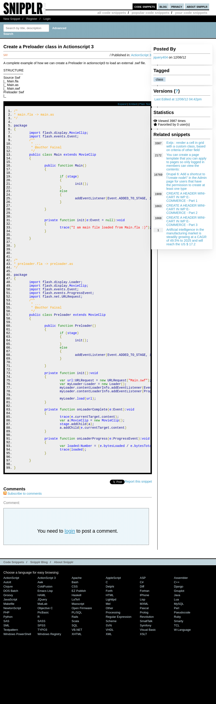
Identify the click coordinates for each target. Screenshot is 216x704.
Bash (75, 649)
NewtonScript (12, 675)
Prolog (144, 680)
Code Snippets (13, 629)
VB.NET (77, 697)
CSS (75, 654)
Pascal (144, 675)
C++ (176, 649)
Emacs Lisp (45, 658)
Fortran (144, 658)
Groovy (8, 662)
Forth (109, 658)
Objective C (45, 675)
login (70, 598)
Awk (40, 649)
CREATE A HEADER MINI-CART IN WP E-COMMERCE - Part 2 (186, 209)
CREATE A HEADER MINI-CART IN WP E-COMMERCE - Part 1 (186, 197)
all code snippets (111, 13)
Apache (77, 645)
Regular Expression (118, 684)
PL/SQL (77, 680)
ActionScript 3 (141, 55)
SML (6, 693)
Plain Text (145, 104)
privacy (176, 6)
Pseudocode (182, 680)
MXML (144, 671)
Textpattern (10, 697)
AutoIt (7, 649)
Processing (113, 680)
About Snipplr (63, 629)
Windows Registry (49, 701)
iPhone (144, 662)
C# (142, 649)
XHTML (77, 701)
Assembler (181, 645)
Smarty (178, 688)
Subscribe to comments (22, 561)
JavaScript (10, 667)
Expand (122, 104)
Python (8, 684)
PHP (6, 680)
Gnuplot (179, 658)
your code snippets (191, 13)
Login (47, 18)
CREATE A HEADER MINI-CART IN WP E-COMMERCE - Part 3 (186, 221)
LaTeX (76, 667)
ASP (143, 645)
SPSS (41, 693)
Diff (142, 654)
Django (178, 654)
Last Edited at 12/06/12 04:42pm (178, 99)
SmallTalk (146, 688)
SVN (109, 693)
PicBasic (43, 680)
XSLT (143, 701)
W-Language (182, 697)
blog (163, 6)
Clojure (8, 654)
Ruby (177, 684)
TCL (176, 693)
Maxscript (78, 671)
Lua (176, 667)
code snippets (144, 6)
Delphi (110, 654)
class (159, 79)
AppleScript (113, 645)
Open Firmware (82, 675)
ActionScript (11, 645)
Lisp (142, 667)
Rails (75, 684)
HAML (42, 662)
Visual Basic (148, 697)
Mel (108, 671)
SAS (6, 688)
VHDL (110, 697)
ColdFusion (45, 654)
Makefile (8, 671)
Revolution (147, 684)
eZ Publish (79, 658)
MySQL (179, 671)
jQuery (42, 667)
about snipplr (197, 6)
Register (31, 18)
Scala (75, 688)
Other (109, 675)
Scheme (111, 688)
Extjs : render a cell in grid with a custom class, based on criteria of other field (186, 146)
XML (109, 701)
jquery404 (160, 57)
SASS (41, 688)
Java (177, 662)
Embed (133, 104)
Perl (176, 675)
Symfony (145, 693)
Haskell (76, 662)
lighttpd (111, 667)
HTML (110, 662)
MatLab (42, 671)
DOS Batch (10, 658)
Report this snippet (138, 549)
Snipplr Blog (39, 629)
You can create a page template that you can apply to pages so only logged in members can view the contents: (186, 162)
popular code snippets (150, 13)
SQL (75, 693)
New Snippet (11, 18)
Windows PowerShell (17, 701)
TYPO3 (42, 697)
